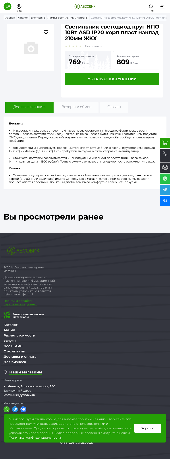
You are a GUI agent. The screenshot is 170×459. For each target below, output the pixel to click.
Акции (9, 330)
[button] (8, 6)
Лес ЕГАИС (13, 346)
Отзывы (114, 107)
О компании (14, 351)
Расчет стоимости (19, 335)
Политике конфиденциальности (35, 438)
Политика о (12, 300)
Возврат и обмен (77, 107)
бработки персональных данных (20, 302)
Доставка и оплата (29, 107)
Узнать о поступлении (112, 79)
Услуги (10, 341)
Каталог (10, 325)
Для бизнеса (15, 362)
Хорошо (147, 428)
